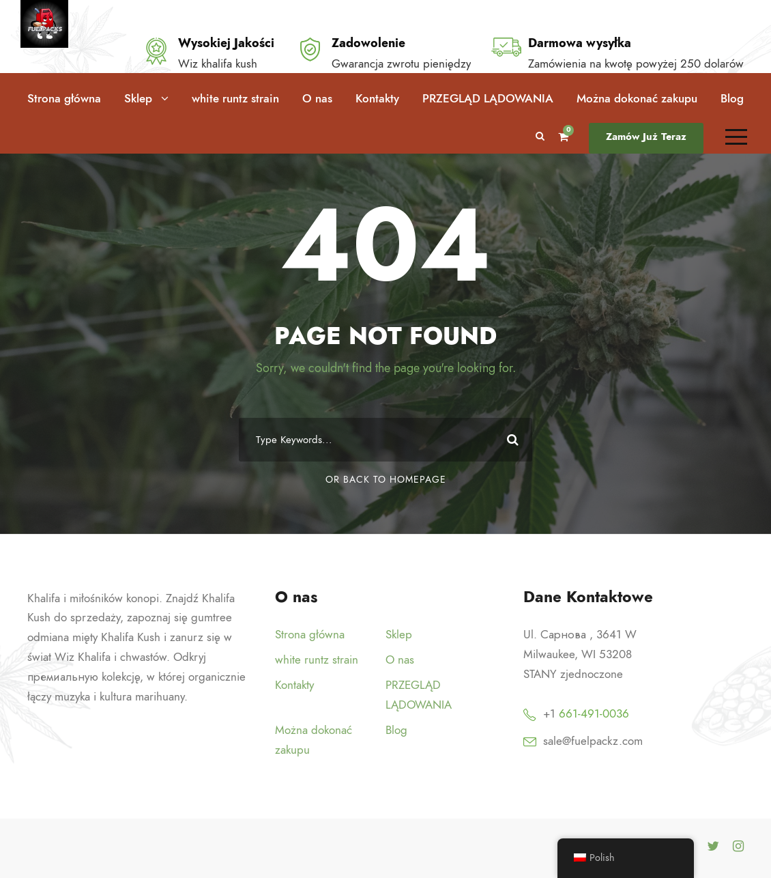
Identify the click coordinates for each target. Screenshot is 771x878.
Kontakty (377, 98)
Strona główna (64, 98)
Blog (732, 98)
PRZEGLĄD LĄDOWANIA (487, 98)
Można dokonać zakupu (637, 98)
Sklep (138, 98)
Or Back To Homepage (385, 479)
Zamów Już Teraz (646, 136)
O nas (317, 98)
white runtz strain (235, 98)
